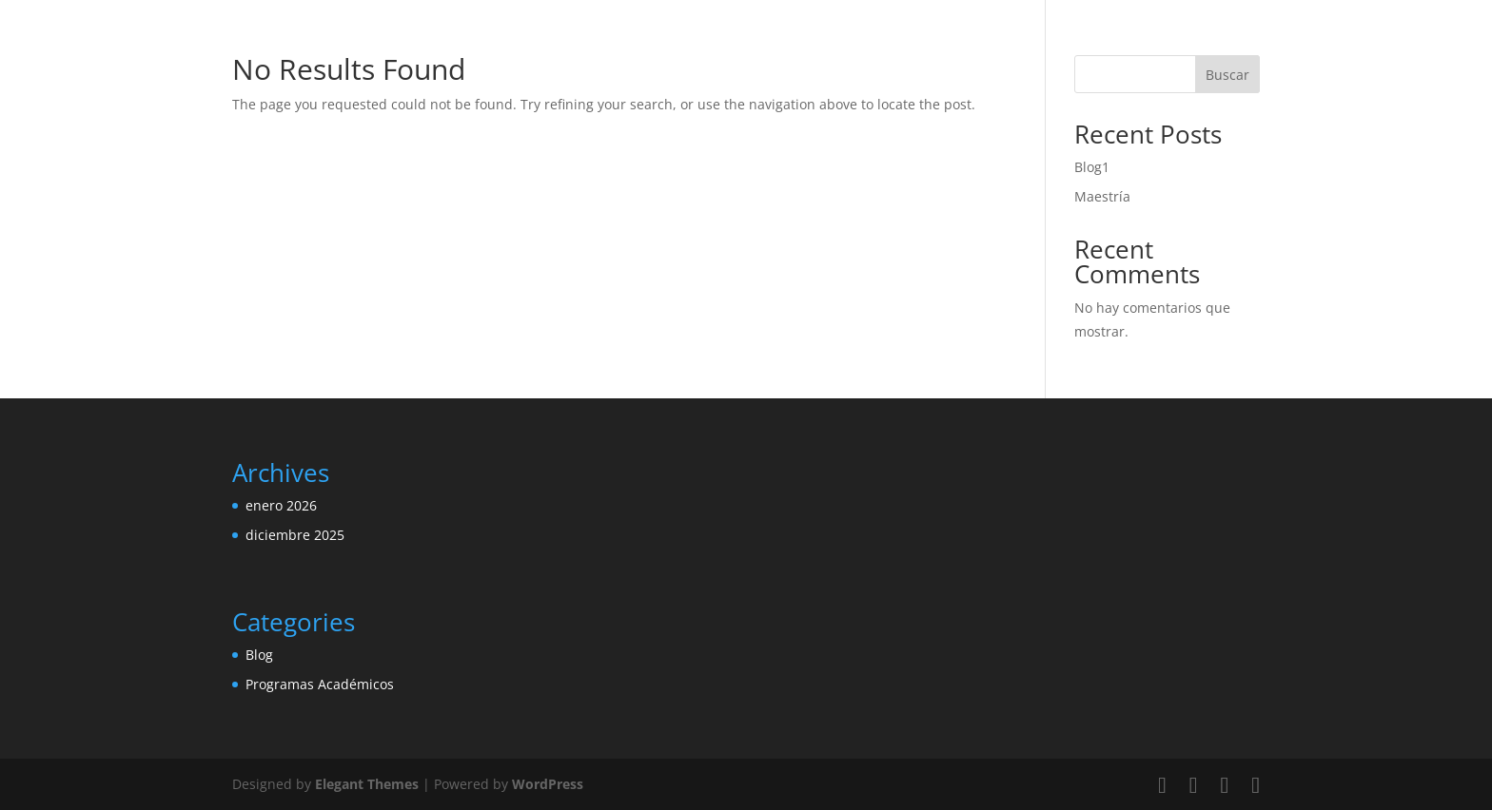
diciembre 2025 (294, 535)
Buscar (1227, 75)
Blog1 (1091, 167)
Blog (259, 655)
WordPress (547, 784)
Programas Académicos (319, 684)
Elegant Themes (367, 784)
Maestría (1102, 196)
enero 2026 (281, 505)
